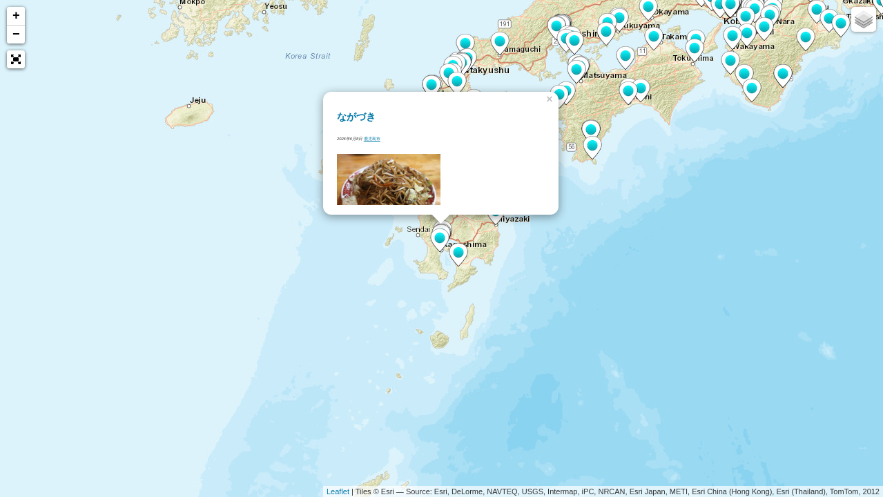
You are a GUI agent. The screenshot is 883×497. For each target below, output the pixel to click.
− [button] (16, 34)
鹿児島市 (372, 139)
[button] (16, 59)
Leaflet (338, 491)
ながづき (356, 116)
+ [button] (16, 16)
